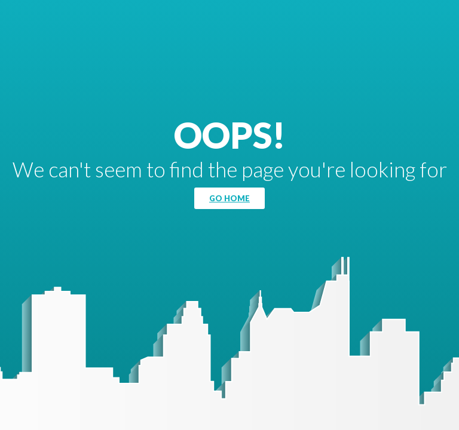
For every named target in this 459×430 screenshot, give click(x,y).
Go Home (229, 198)
